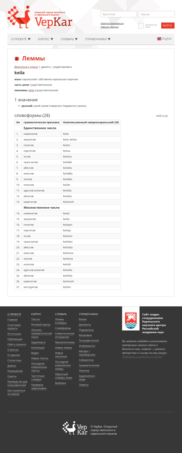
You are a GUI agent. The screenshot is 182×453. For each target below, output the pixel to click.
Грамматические (89, 365)
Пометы (84, 384)
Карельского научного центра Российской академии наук (154, 327)
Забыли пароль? (110, 27)
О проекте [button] (21, 39)
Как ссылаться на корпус (16, 392)
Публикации (14, 339)
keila (31, 90)
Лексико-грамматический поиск (41, 333)
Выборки (60, 383)
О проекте (14, 314)
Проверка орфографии (39, 386)
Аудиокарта (38, 342)
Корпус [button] (45, 39)
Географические (89, 340)
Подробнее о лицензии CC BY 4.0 (142, 356)
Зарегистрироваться (112, 23)
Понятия (84, 370)
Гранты (12, 376)
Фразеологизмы (65, 342)
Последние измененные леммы (63, 365)
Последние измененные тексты (39, 367)
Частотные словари (38, 377)
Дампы (11, 365)
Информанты (87, 345)
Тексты (35, 319)
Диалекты (85, 324)
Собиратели (86, 360)
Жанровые (85, 335)
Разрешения (15, 371)
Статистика (14, 360)
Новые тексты (39, 358)
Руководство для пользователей (17, 383)
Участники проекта (14, 326)
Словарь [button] (69, 39)
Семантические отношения (64, 335)
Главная (12, 319)
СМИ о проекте (16, 344)
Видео (35, 353)
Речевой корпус (41, 324)
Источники (14, 333)
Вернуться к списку (26, 67)
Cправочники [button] (98, 39)
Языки (83, 319)
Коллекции (38, 347)
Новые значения (61, 354)
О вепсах (12, 349)
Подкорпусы (86, 330)
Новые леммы (63, 347)
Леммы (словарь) (60, 321)
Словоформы (63, 328)
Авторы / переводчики (87, 352)
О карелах (13, 355)
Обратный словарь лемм (63, 375)
